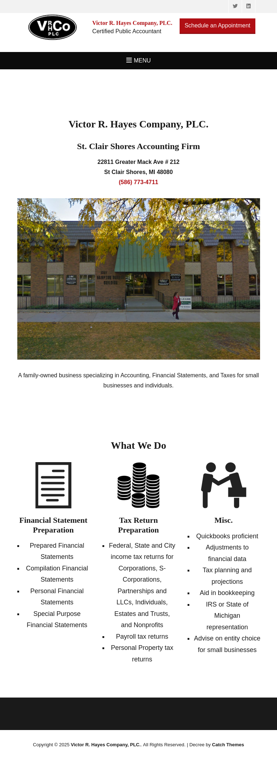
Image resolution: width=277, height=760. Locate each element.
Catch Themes (228, 744)
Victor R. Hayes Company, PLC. (106, 744)
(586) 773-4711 (138, 182)
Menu (142, 60)
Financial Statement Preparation (53, 525)
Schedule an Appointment (217, 25)
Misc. (224, 520)
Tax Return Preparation (138, 525)
